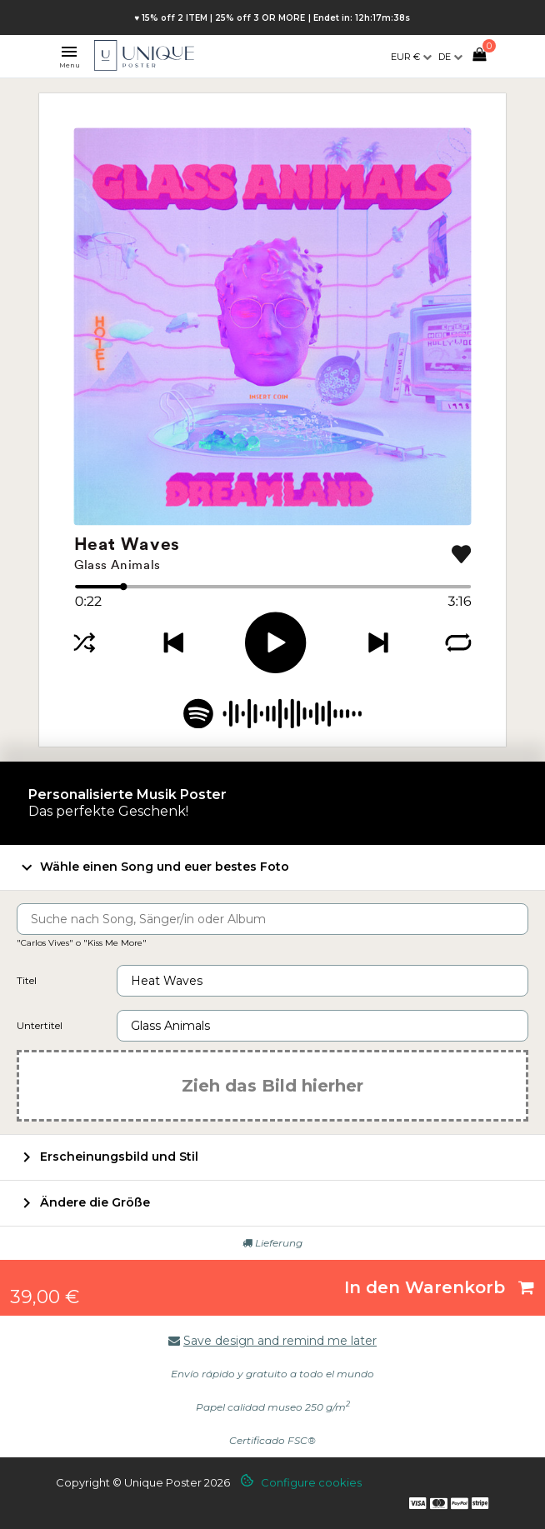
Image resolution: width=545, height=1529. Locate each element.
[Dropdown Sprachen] (450, 56)
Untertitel (39, 1025)
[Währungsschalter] (411, 56)
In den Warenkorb (439, 1287)
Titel (27, 980)
